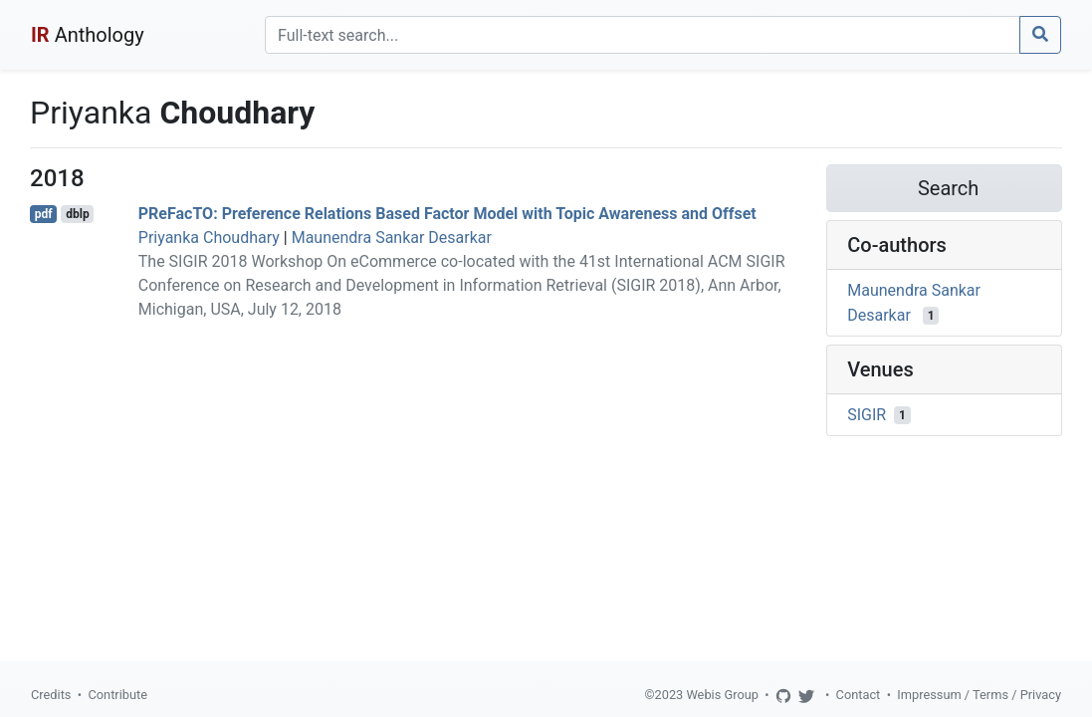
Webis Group (722, 694)
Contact (858, 694)
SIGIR (866, 414)
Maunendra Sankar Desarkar (392, 237)
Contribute (117, 694)
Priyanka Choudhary (209, 237)
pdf (44, 214)
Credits (51, 694)
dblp (77, 214)
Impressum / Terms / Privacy (979, 694)
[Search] (642, 35)
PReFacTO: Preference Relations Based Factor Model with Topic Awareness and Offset (447, 213)
